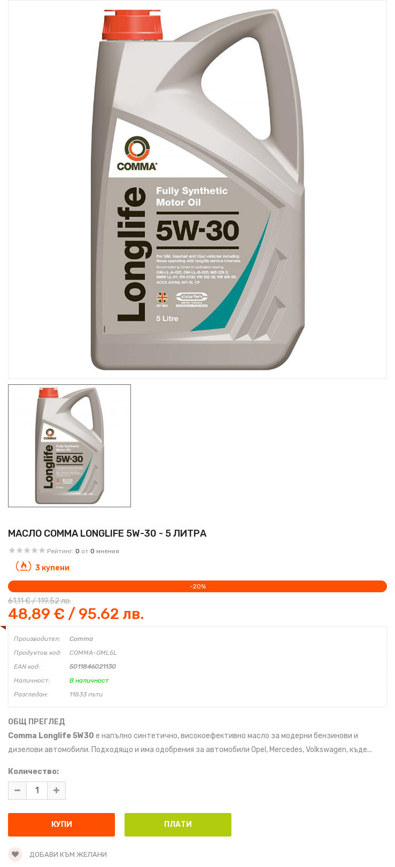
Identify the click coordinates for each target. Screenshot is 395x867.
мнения (107, 551)
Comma (81, 638)
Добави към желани (57, 854)
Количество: (33, 771)
